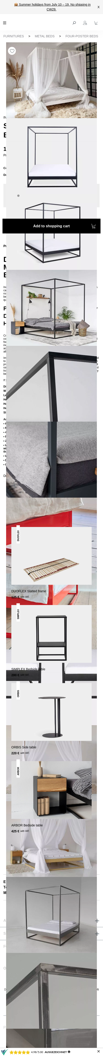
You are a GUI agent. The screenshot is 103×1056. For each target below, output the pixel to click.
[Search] (74, 22)
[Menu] (5, 22)
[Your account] (85, 22)
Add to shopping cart (64, 226)
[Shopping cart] (96, 22)
